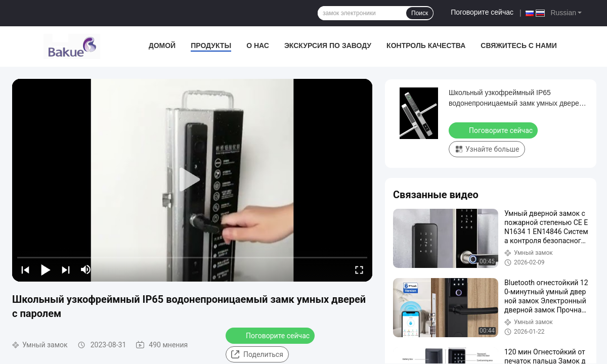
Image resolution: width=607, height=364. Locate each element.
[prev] (25, 269)
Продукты (211, 45)
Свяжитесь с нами (519, 45)
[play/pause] (45, 269)
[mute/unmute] (86, 269)
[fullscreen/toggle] (359, 269)
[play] (192, 180)
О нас (257, 45)
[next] (66, 269)
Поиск (419, 13)
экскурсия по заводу (327, 45)
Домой (162, 45)
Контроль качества (425, 45)
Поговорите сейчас (482, 12)
